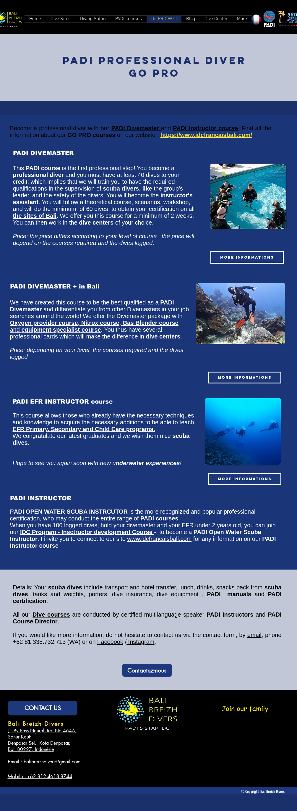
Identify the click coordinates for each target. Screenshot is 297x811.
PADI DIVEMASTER (43, 153)
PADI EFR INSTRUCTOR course (63, 401)
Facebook (110, 642)
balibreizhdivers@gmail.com (52, 762)
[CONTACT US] (42, 708)
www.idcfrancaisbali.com (159, 539)
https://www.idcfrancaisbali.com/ (206, 135)
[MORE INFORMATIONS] (247, 257)
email (254, 635)
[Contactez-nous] (147, 670)
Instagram (140, 642)
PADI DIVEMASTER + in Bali (55, 286)
